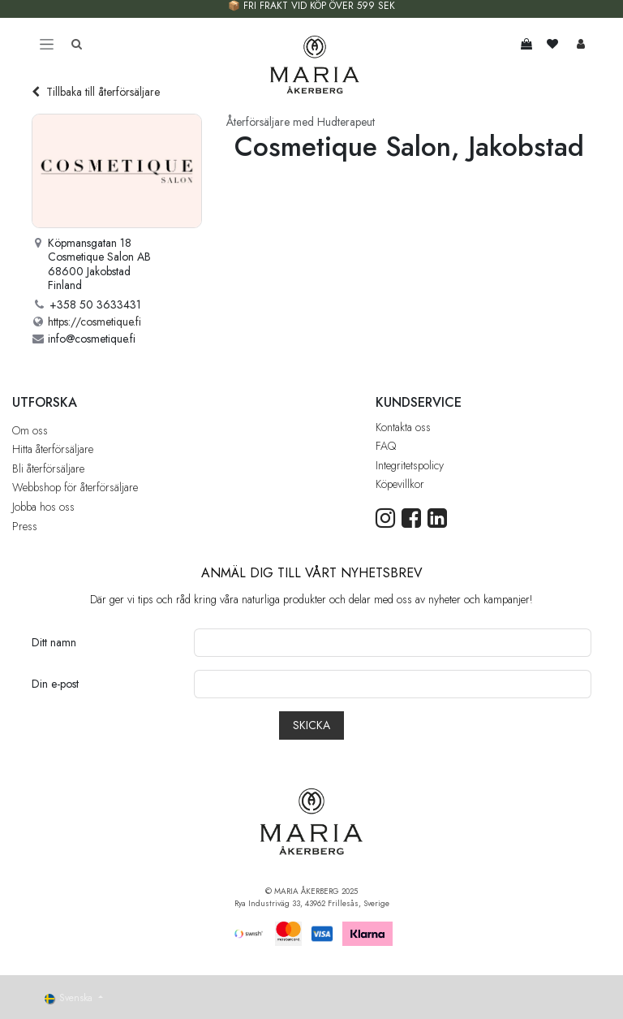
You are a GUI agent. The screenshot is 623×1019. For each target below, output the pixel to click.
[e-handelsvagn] (526, 43)
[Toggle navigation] (47, 43)
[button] (311, 725)
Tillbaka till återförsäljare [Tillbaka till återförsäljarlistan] (96, 92)
